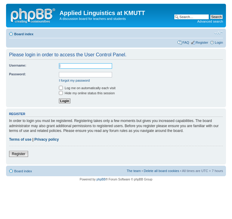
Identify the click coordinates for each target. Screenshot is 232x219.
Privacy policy (46, 139)
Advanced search (210, 21)
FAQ (185, 42)
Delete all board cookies (161, 171)
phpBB (100, 179)
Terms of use (20, 139)
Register (202, 42)
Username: (17, 65)
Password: (17, 74)
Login (219, 42)
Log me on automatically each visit (87, 88)
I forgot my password (74, 80)
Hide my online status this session (87, 93)
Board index (24, 34)
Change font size (218, 33)
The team (133, 171)
